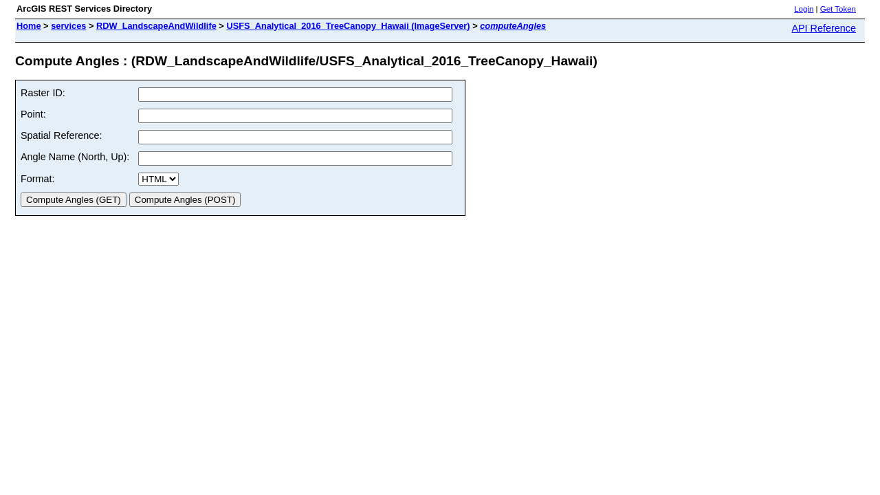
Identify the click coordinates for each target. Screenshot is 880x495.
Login (803, 9)
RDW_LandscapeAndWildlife (156, 26)
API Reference (823, 28)
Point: (33, 114)
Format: (38, 178)
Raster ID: (43, 92)
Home (28, 26)
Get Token (838, 9)
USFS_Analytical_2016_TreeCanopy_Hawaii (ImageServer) (348, 26)
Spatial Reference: (61, 135)
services (68, 26)
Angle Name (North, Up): (75, 156)
